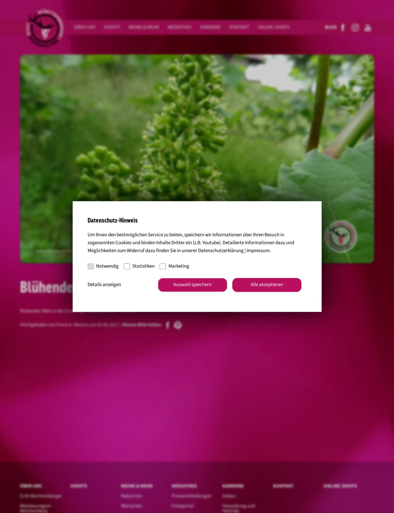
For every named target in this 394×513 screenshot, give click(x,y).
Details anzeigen (104, 284)
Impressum (258, 250)
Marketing (174, 266)
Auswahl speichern (192, 284)
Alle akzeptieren (267, 284)
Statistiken (139, 266)
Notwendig (103, 266)
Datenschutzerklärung (221, 250)
